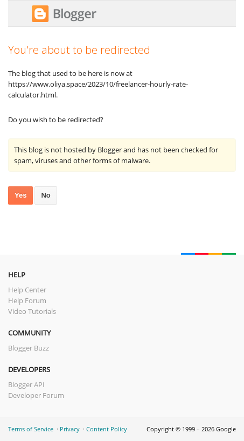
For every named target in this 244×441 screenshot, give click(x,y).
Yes (20, 195)
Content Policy (106, 429)
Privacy (70, 429)
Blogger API (26, 384)
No (45, 195)
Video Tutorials (32, 311)
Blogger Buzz (28, 348)
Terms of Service (30, 429)
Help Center (27, 290)
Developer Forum (36, 395)
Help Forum (27, 300)
